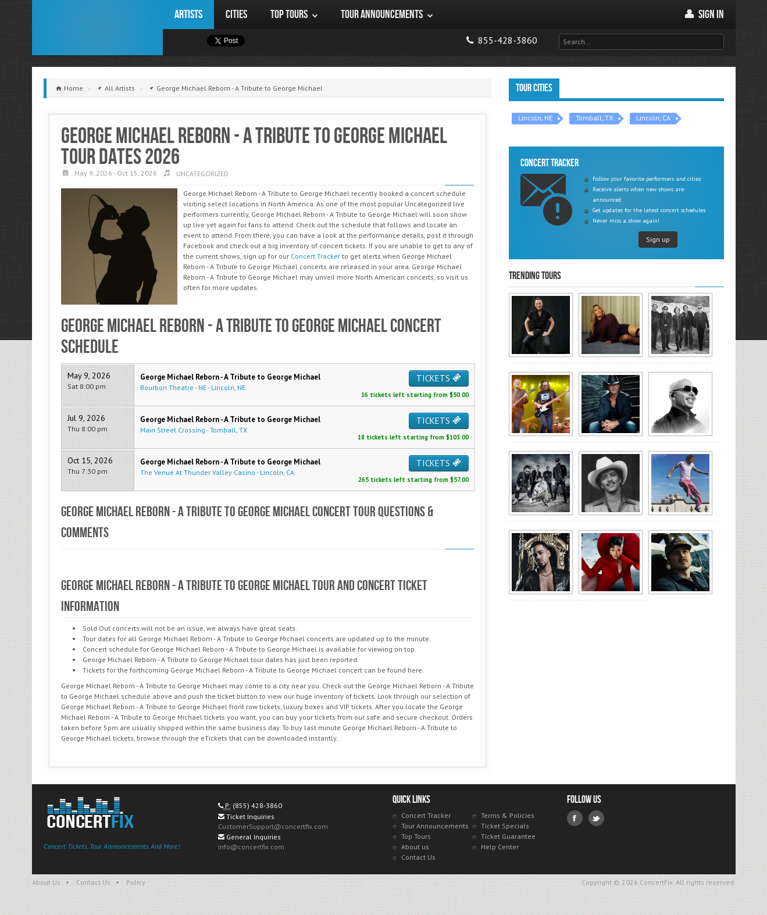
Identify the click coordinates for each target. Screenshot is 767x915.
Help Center (500, 846)
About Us (46, 882)
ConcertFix (97, 27)
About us (415, 846)
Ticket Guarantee (508, 836)
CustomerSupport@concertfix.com (273, 826)
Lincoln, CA (653, 117)
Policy (135, 882)
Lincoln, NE (535, 117)
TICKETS (438, 378)
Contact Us (418, 857)
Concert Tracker (315, 256)
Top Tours (416, 836)
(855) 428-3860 (257, 805)
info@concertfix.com (251, 846)
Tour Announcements (435, 825)
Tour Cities (534, 88)
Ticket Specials (505, 825)
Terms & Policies (507, 815)
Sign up (658, 239)
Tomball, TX (594, 117)
